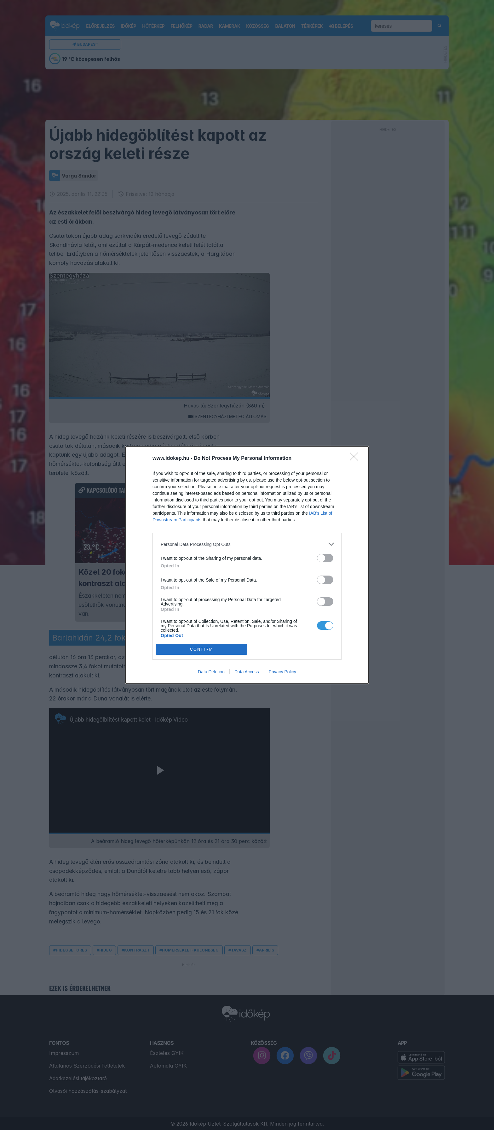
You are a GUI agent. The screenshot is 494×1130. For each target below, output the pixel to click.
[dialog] (247, 565)
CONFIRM (201, 649)
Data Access (246, 671)
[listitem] (247, 544)
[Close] (356, 459)
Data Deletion (211, 671)
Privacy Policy (282, 671)
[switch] (325, 558)
